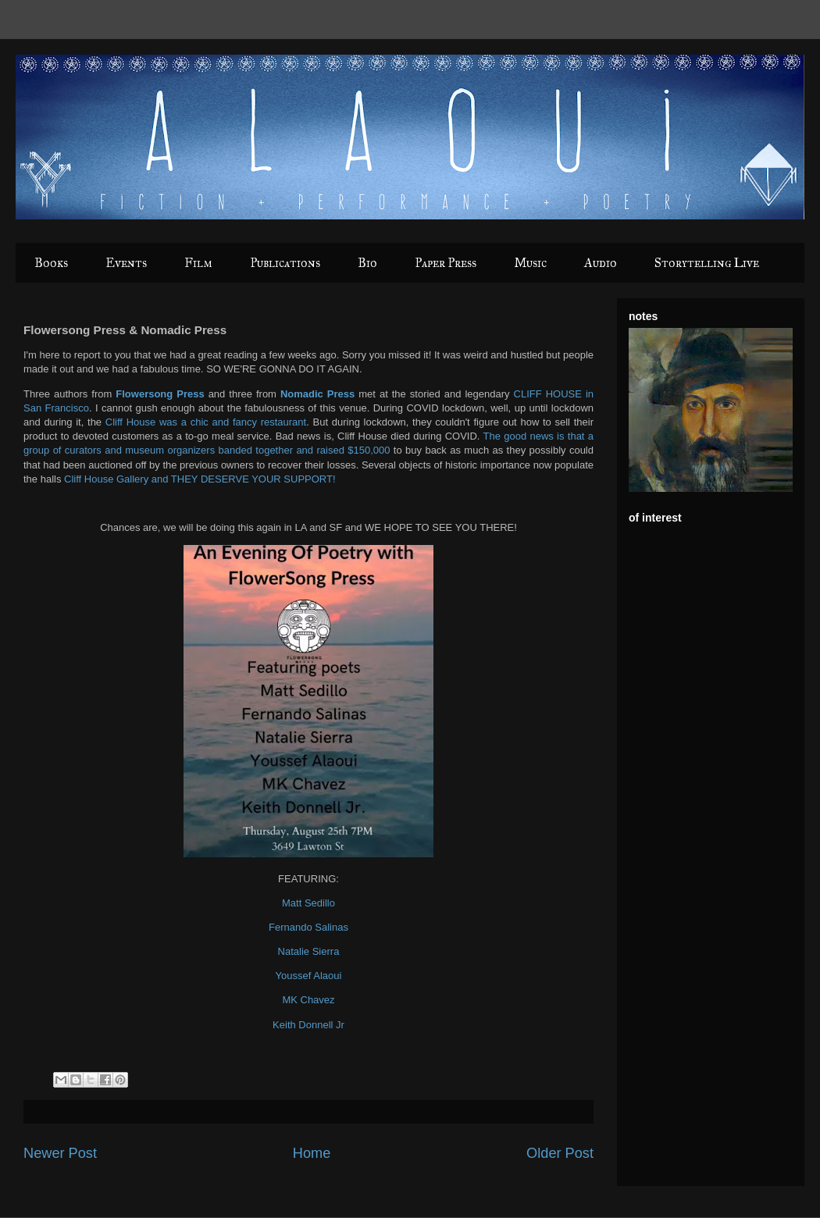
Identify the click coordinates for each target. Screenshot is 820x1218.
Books (51, 262)
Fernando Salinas (308, 927)
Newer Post (60, 1153)
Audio (600, 262)
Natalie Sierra (309, 951)
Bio (367, 262)
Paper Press (445, 262)
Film (198, 262)
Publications (285, 262)
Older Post (560, 1153)
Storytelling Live (706, 262)
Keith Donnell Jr (308, 1025)
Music (530, 262)
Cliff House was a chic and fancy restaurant (205, 422)
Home (312, 1153)
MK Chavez (308, 1000)
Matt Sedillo (308, 903)
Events (126, 262)
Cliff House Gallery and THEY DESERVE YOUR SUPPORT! (200, 479)
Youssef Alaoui (309, 975)
